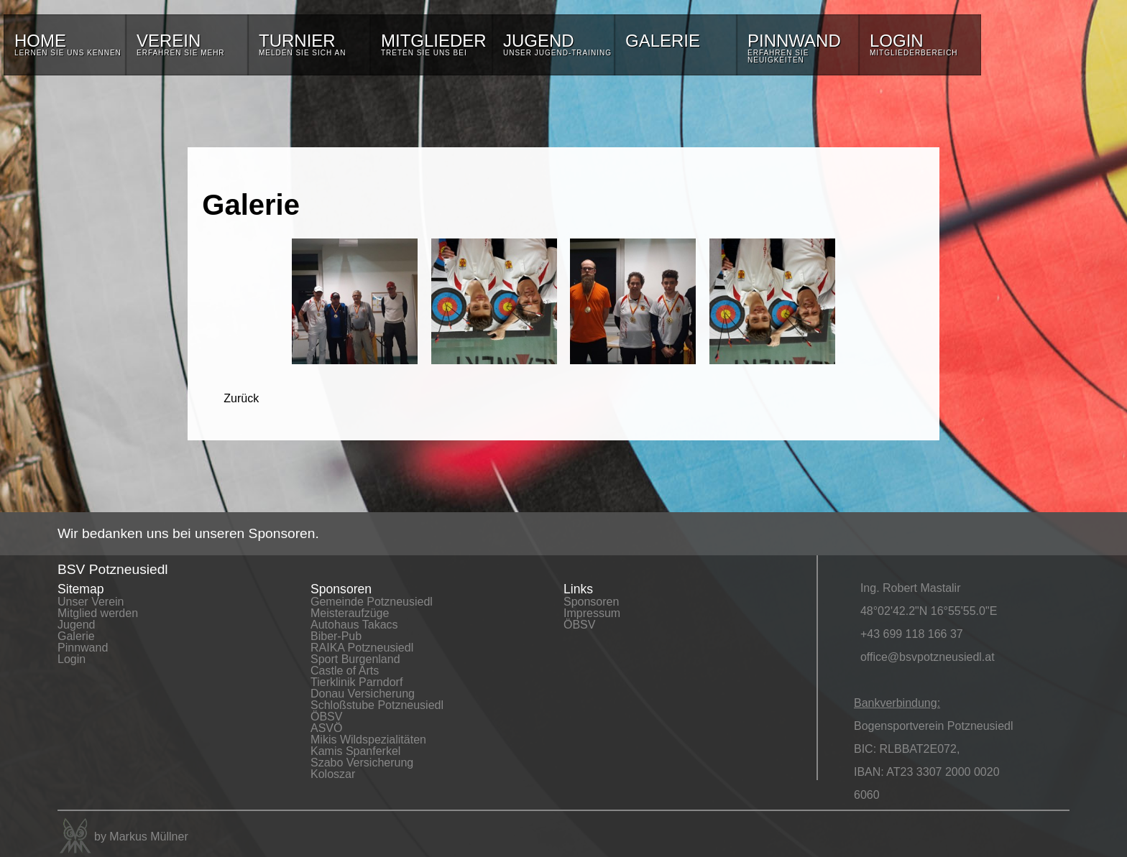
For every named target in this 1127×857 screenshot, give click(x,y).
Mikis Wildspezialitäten (368, 739)
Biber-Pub (336, 636)
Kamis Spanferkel (355, 751)
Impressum (592, 613)
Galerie (76, 636)
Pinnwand (83, 647)
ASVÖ (326, 728)
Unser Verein (91, 602)
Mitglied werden (98, 613)
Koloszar (332, 774)
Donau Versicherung (362, 693)
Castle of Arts (344, 670)
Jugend (77, 625)
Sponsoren (591, 602)
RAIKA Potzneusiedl (361, 647)
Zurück (241, 398)
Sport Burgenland (355, 659)
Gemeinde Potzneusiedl (371, 602)
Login (72, 659)
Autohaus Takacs (354, 625)
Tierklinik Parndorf (356, 682)
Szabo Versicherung (361, 762)
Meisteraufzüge (349, 613)
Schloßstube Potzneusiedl (376, 705)
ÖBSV (326, 716)
